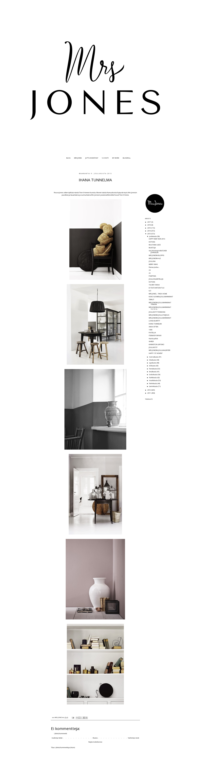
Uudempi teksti (57, 738)
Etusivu (95, 738)
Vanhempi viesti (133, 738)
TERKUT (151, 299)
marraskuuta (154, 357)
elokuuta (152, 366)
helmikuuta (153, 383)
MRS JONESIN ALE (155, 258)
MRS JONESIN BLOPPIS (156, 255)
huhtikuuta (153, 377)
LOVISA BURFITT (154, 321)
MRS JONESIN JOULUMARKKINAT (160, 318)
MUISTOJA (152, 248)
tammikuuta (153, 386)
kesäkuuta (153, 372)
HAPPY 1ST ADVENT (156, 353)
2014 (149, 231)
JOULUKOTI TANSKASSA (157, 312)
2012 (149, 390)
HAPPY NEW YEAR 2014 (157, 239)
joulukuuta (153, 236)
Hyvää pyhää (153, 338)
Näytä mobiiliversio (95, 742)
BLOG (68, 158)
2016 (149, 225)
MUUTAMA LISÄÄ (155, 245)
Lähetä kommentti (60, 733)
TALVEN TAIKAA (154, 285)
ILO (150, 291)
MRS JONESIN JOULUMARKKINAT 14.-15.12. (160, 308)
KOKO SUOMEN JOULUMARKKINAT (161, 297)
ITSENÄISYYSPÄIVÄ (155, 335)
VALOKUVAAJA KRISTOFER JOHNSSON (158, 252)
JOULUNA (152, 261)
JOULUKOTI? (153, 347)
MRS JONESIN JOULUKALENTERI (159, 350)
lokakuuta (152, 360)
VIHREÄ (151, 341)
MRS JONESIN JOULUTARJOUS (159, 315)
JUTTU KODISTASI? (91, 158)
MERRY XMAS (153, 264)
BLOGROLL (127, 158)
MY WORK (115, 158)
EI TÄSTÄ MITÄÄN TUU (156, 288)
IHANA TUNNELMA (155, 324)
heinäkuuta (153, 369)
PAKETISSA (152, 276)
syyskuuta (152, 363)
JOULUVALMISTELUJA (156, 279)
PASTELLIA (152, 333)
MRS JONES (78, 158)
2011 (149, 393)
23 (150, 273)
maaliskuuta (153, 380)
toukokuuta (153, 374)
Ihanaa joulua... (154, 267)
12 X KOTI (105, 158)
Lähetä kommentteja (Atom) (65, 747)
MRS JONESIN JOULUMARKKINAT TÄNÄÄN (160, 303)
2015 (149, 228)
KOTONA (152, 242)
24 (150, 270)
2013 (149, 234)
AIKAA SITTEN (153, 327)
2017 (149, 222)
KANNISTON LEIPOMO (156, 344)
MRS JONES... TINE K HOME (158, 294)
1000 (150, 330)
